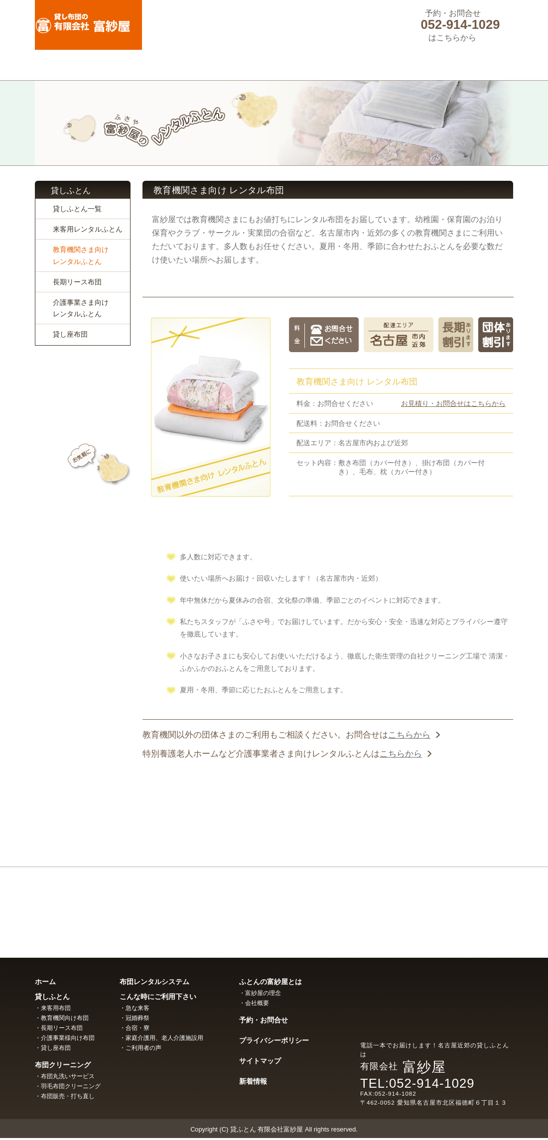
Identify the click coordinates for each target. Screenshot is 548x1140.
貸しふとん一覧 (77, 209)
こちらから (409, 735)
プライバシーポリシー (274, 1040)
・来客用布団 (53, 1008)
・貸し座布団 (53, 1047)
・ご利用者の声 (140, 1047)
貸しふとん (83, 65)
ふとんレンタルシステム (274, 65)
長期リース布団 (77, 282)
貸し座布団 (70, 334)
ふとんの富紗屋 (465, 65)
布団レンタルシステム (154, 982)
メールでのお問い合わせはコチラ (83, 488)
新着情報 (253, 1081)
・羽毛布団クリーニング (68, 1086)
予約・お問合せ (263, 1020)
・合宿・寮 (134, 1027)
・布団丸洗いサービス (65, 1076)
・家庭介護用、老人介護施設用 (161, 1037)
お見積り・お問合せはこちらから (453, 403)
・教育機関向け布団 (62, 1017)
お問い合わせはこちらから (328, 806)
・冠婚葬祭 (134, 1017)
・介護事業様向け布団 (65, 1037)
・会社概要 (254, 1003)
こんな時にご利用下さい (369, 65)
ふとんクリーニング (178, 65)
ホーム (45, 982)
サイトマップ (260, 1061)
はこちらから (452, 37)
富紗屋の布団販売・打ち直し (438, 907)
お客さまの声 (83, 568)
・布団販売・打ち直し (65, 1096)
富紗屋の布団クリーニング (274, 907)
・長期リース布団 (59, 1027)
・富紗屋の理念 (260, 993)
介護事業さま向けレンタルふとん (81, 308)
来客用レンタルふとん (88, 229)
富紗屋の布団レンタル (109, 907)
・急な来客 (134, 1008)
